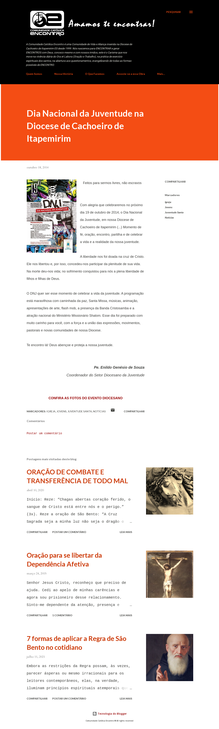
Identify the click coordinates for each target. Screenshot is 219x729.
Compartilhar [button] (175, 181)
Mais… (161, 73)
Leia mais (126, 532)
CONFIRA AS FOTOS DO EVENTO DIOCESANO (85, 398)
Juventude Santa (174, 212)
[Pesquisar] (173, 12)
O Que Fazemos (94, 73)
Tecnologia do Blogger (109, 713)
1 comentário (62, 615)
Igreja (168, 202)
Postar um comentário (44, 433)
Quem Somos (34, 73)
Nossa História (63, 73)
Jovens (168, 207)
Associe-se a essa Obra (131, 73)
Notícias (169, 217)
